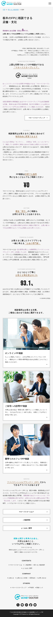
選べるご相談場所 (13, 9)
